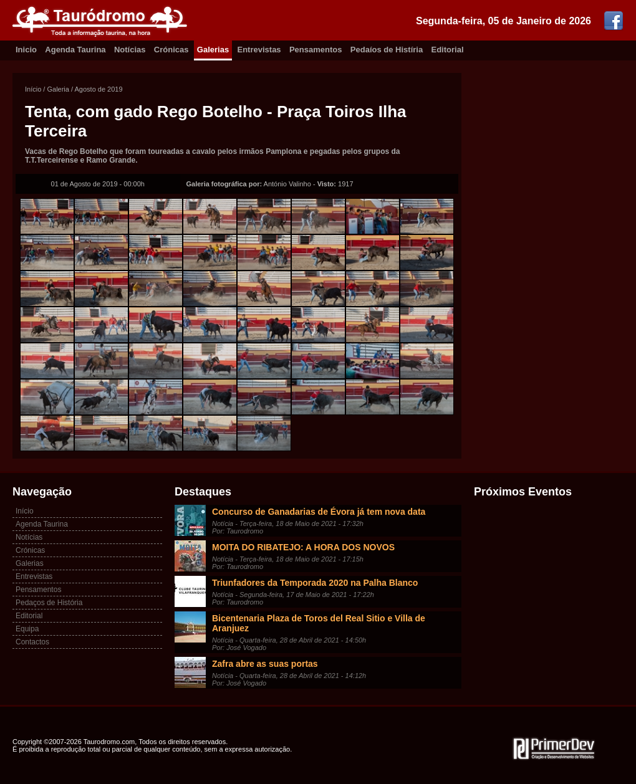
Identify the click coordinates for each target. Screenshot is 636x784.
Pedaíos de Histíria (386, 49)
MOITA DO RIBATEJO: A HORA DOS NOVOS (303, 547)
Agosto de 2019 (99, 89)
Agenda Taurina (75, 49)
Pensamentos (315, 49)
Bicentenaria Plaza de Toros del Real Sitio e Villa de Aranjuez (318, 623)
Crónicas (171, 49)
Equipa (27, 628)
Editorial (447, 49)
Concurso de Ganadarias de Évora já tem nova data (318, 512)
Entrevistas (259, 49)
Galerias (213, 49)
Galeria (58, 89)
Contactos (32, 642)
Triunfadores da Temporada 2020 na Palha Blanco (315, 583)
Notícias (130, 49)
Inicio (26, 49)
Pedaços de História (49, 602)
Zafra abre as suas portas (265, 664)
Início (33, 89)
